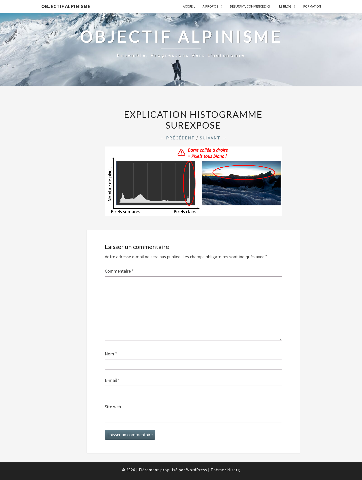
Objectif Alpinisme (65, 6)
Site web (113, 407)
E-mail (112, 380)
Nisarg (233, 469)
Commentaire (119, 271)
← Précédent (177, 138)
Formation (312, 6)
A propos (210, 6)
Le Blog (285, 6)
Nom (111, 354)
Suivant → (213, 138)
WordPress (196, 469)
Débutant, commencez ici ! (251, 6)
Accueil (189, 6)
